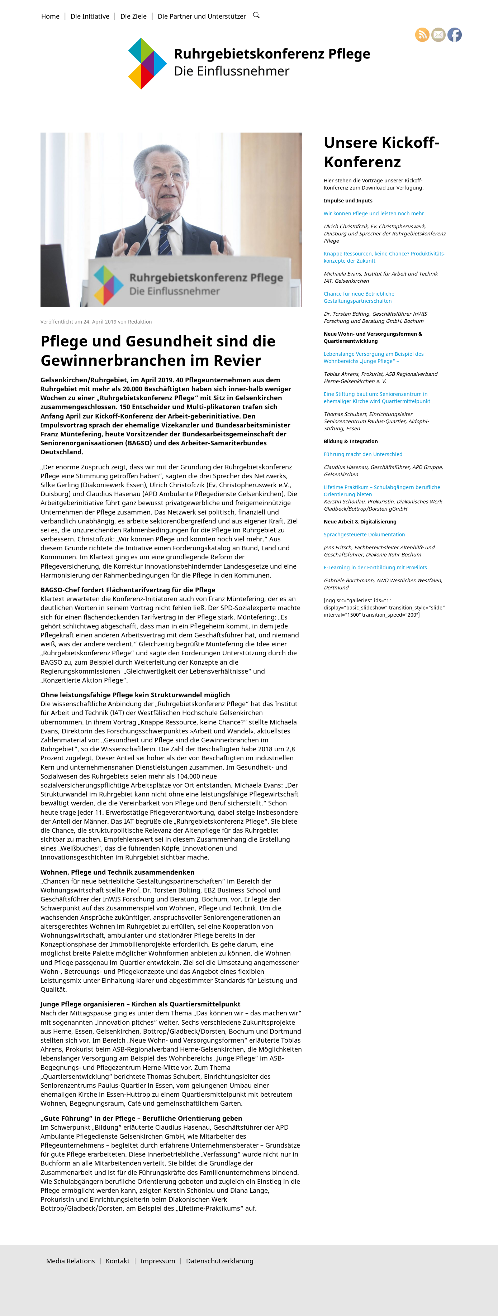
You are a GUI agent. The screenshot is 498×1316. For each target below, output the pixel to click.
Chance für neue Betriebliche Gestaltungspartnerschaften (359, 297)
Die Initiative (90, 16)
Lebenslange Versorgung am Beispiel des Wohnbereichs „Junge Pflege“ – (374, 357)
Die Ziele (133, 16)
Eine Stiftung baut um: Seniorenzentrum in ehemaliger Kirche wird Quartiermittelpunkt (377, 398)
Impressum (158, 1261)
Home (50, 16)
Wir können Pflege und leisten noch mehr (374, 213)
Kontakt (118, 1261)
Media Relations (70, 1261)
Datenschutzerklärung (219, 1261)
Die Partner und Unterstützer (202, 16)
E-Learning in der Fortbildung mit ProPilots (375, 567)
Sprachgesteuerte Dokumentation (364, 534)
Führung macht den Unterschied (363, 454)
